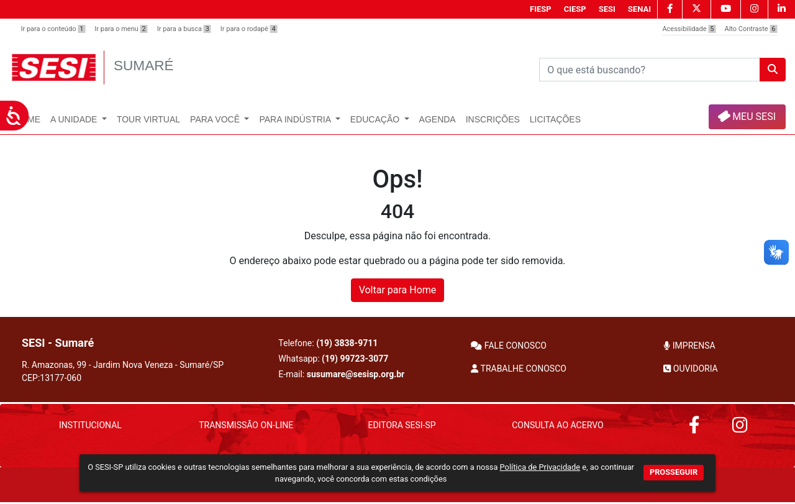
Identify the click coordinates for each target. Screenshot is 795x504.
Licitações (555, 119)
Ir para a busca (184, 29)
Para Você (216, 119)
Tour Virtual (148, 119)
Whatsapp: (333, 359)
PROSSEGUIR (673, 472)
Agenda (437, 119)
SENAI (639, 9)
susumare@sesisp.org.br (356, 374)
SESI (607, 9)
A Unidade (74, 119)
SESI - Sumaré (58, 342)
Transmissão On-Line (246, 425)
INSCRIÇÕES (493, 119)
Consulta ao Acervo (557, 425)
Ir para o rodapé (249, 29)
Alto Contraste (751, 29)
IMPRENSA (689, 346)
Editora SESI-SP (401, 425)
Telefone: (328, 343)
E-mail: (341, 374)
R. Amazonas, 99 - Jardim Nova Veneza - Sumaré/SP (123, 371)
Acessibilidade (689, 29)
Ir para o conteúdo (53, 29)
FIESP (541, 9)
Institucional (90, 425)
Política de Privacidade (540, 467)
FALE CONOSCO (509, 346)
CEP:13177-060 (51, 378)
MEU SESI (746, 116)
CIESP (575, 9)
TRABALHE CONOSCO (518, 368)
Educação (376, 119)
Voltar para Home (398, 290)
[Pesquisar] (649, 69)
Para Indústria (296, 119)
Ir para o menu (120, 29)
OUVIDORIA (690, 368)
